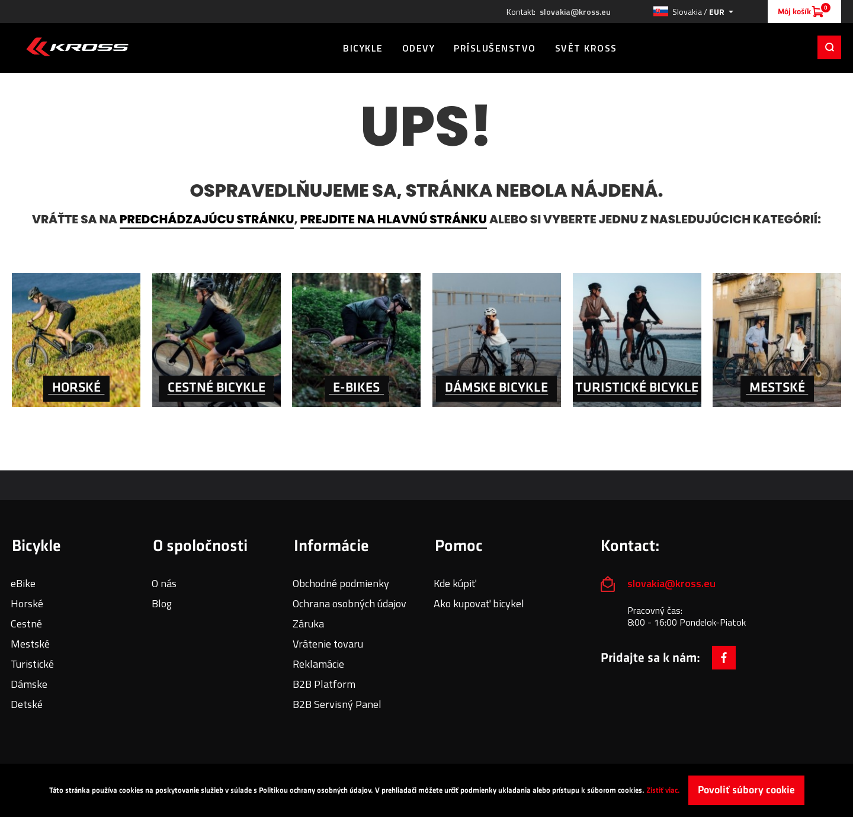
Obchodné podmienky (341, 583)
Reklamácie (318, 664)
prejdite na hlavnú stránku (393, 219)
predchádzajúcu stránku (207, 219)
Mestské (30, 644)
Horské (27, 603)
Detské (27, 704)
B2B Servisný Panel (337, 704)
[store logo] (77, 47)
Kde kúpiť (455, 583)
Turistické (32, 664)
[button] (693, 11)
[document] (426, 790)
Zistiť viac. (663, 790)
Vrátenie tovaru (328, 644)
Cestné (26, 624)
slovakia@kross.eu (575, 12)
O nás (164, 583)
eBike (23, 583)
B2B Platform (324, 684)
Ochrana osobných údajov (349, 603)
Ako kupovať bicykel (479, 603)
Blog (162, 603)
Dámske (29, 684)
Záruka (308, 624)
